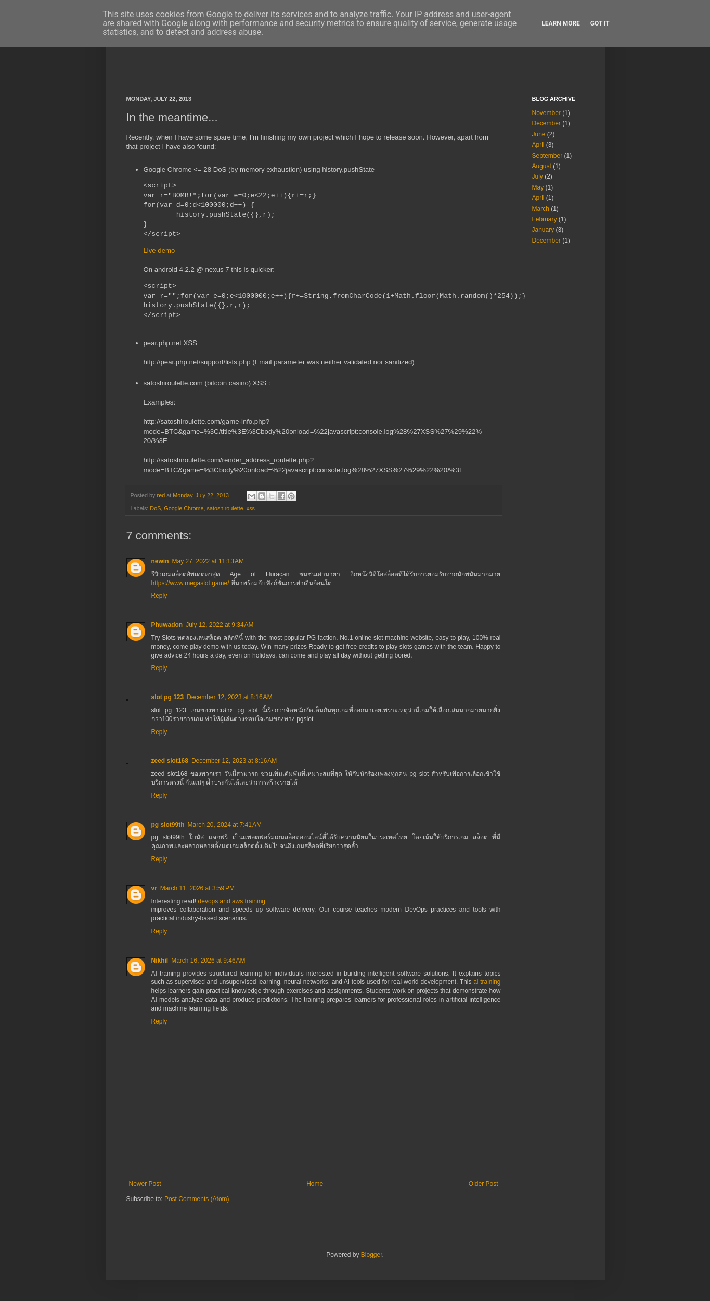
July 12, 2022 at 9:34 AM (219, 624)
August (541, 166)
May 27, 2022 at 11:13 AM (208, 561)
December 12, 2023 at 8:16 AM (229, 697)
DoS (155, 508)
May (538, 187)
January (543, 229)
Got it (600, 23)
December (546, 123)
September (547, 155)
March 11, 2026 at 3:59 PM (197, 888)
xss (251, 508)
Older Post (483, 1184)
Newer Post (145, 1184)
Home (314, 1184)
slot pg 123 (167, 697)
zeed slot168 (169, 760)
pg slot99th (168, 824)
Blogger (371, 1254)
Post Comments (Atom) (196, 1199)
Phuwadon (167, 624)
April (538, 144)
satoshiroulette (225, 508)
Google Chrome (183, 508)
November (546, 113)
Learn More (560, 23)
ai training (486, 982)
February (544, 219)
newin (160, 561)
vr (154, 888)
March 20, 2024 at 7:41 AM (225, 824)
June (539, 134)
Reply (159, 595)
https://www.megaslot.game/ (190, 583)
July (537, 176)
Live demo (159, 251)
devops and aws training (231, 901)
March (540, 208)
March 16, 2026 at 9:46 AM (208, 960)
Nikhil (160, 960)
